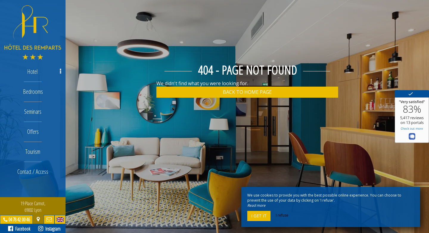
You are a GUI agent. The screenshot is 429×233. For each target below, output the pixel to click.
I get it (259, 216)
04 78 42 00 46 (19, 219)
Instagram (49, 229)
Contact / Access (32, 172)
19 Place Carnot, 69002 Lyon (33, 206)
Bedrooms (33, 92)
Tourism (32, 152)
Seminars (32, 112)
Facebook (19, 229)
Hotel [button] (44, 72)
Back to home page (247, 92)
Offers (33, 132)
